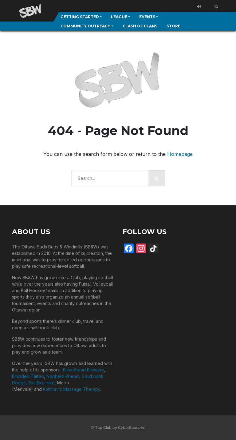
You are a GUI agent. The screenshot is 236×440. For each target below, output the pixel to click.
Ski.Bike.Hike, (43, 382)
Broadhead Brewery (83, 369)
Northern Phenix (62, 376)
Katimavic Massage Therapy (71, 389)
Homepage (180, 154)
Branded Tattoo (28, 376)
